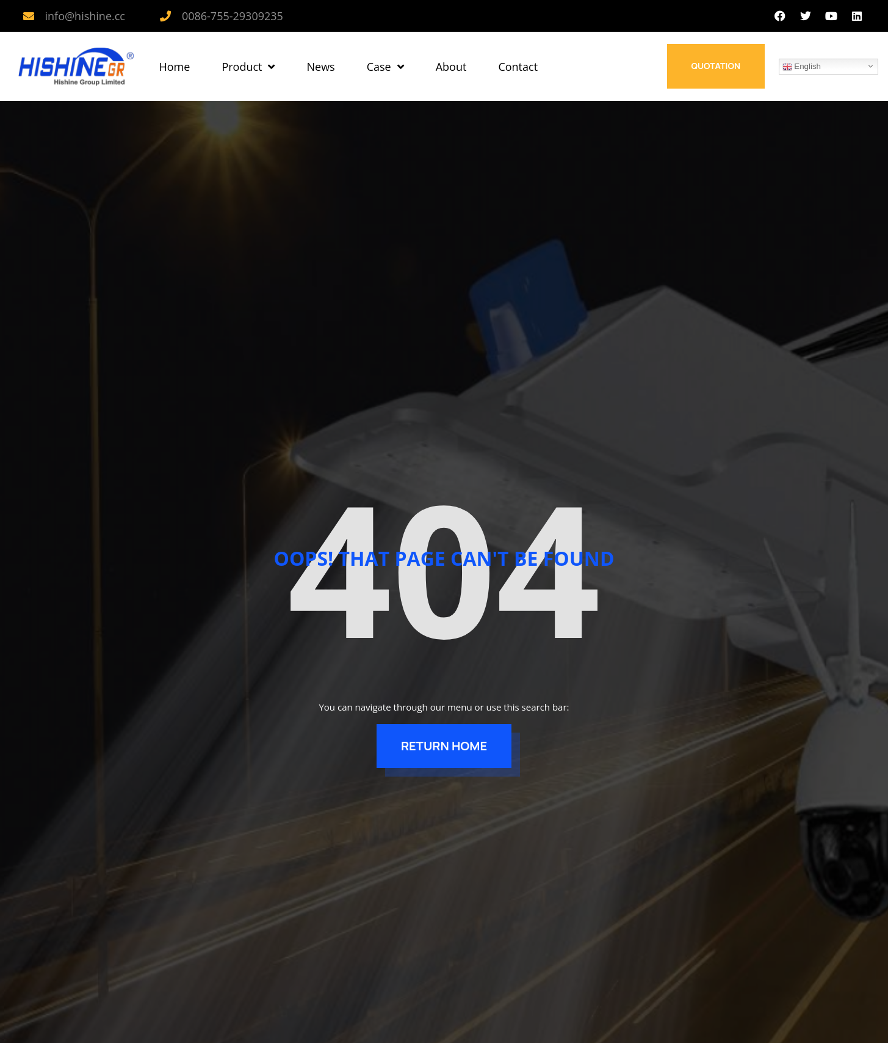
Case (385, 66)
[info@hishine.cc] (28, 15)
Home (174, 66)
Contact (518, 66)
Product (248, 66)
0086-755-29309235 (232, 16)
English (801, 66)
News (320, 66)
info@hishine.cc (85, 16)
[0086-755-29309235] (165, 15)
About (451, 66)
